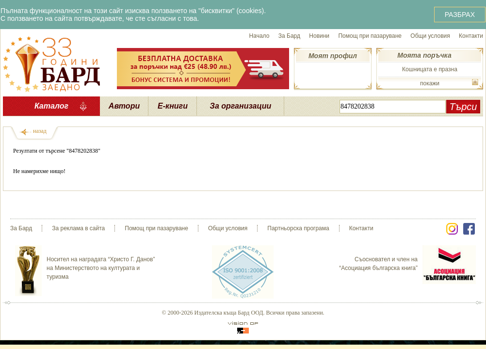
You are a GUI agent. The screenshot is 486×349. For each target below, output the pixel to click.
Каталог (51, 106)
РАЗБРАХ (460, 14)
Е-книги (173, 106)
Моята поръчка (424, 55)
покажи (429, 83)
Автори (124, 106)
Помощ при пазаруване (370, 35)
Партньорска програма (298, 228)
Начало (259, 35)
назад (40, 130)
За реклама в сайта (78, 228)
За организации (241, 106)
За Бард (289, 35)
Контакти (471, 35)
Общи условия (430, 35)
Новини (319, 35)
